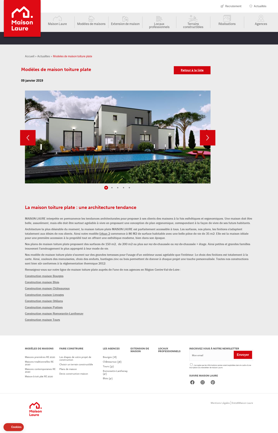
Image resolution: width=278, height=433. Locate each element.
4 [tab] (123, 188)
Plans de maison (68, 369)
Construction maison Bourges (44, 276)
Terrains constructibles (193, 25)
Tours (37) (108, 366)
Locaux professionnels (159, 25)
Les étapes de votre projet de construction (75, 358)
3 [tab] (118, 188)
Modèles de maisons (91, 23)
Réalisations (227, 23)
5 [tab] (129, 188)
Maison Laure (57, 23)
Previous (28, 137)
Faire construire (71, 348)
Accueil (29, 56)
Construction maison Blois (42, 282)
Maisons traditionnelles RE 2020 (39, 363)
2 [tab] (112, 188)
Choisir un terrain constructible (76, 364)
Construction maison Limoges (44, 295)
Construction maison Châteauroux (47, 288)
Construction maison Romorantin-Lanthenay (54, 313)
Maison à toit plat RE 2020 (39, 376)
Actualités (260, 6)
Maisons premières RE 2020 (40, 357)
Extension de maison (125, 23)
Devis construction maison (73, 374)
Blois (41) (108, 378)
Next (207, 137)
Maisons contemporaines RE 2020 (40, 370)
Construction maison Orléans (44, 301)
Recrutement (233, 6)
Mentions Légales (220, 403)
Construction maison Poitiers (44, 307)
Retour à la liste (192, 70)
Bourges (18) (110, 357)
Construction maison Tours (42, 320)
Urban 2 (104, 233)
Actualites (43, 56)
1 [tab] (106, 188)
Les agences (111, 348)
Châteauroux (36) (112, 362)
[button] (13, 427)
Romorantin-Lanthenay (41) (115, 372)
